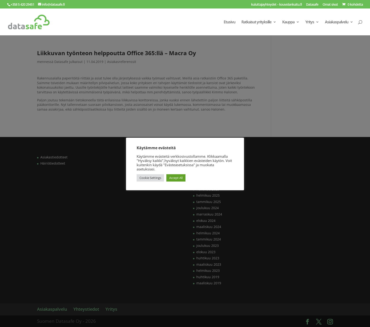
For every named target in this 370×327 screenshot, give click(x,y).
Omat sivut (330, 5)
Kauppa (288, 22)
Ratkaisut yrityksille (256, 22)
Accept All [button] (176, 178)
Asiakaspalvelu (336, 22)
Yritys (309, 22)
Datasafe (312, 5)
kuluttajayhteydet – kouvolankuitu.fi (276, 5)
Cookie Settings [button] (150, 178)
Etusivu (229, 22)
